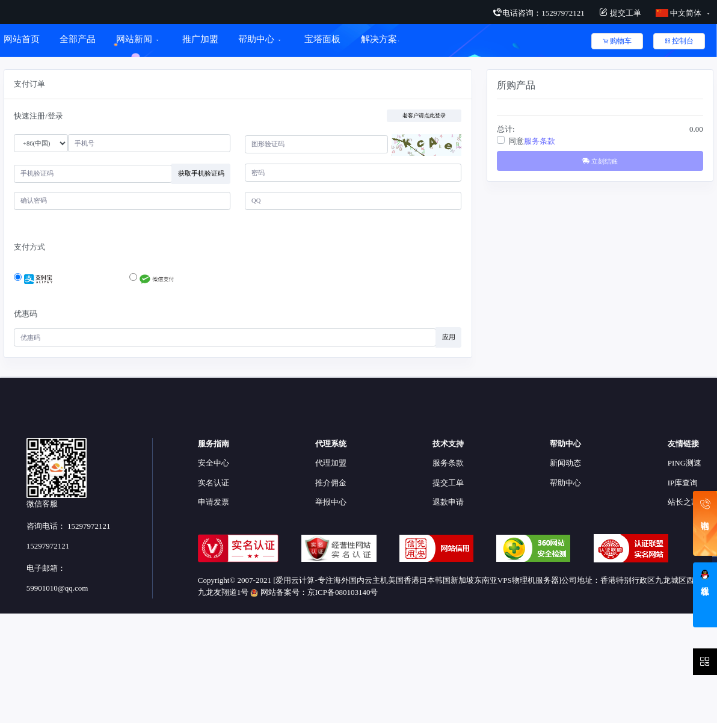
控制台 (679, 41)
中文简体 (680, 12)
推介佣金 (330, 482)
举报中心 (330, 501)
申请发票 (213, 501)
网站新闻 (134, 39)
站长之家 (683, 501)
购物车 (617, 41)
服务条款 (539, 141)
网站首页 (22, 39)
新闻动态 (565, 462)
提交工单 (620, 12)
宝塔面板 (322, 39)
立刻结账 (600, 160)
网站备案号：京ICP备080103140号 (314, 592)
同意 (531, 141)
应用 (448, 337)
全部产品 (78, 39)
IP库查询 (683, 482)
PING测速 (684, 462)
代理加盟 (330, 462)
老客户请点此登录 (424, 115)
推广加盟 (200, 39)
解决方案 (380, 39)
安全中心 (213, 462)
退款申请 (448, 501)
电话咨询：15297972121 (539, 12)
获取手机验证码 (201, 173)
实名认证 (213, 482)
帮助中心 (256, 39)
